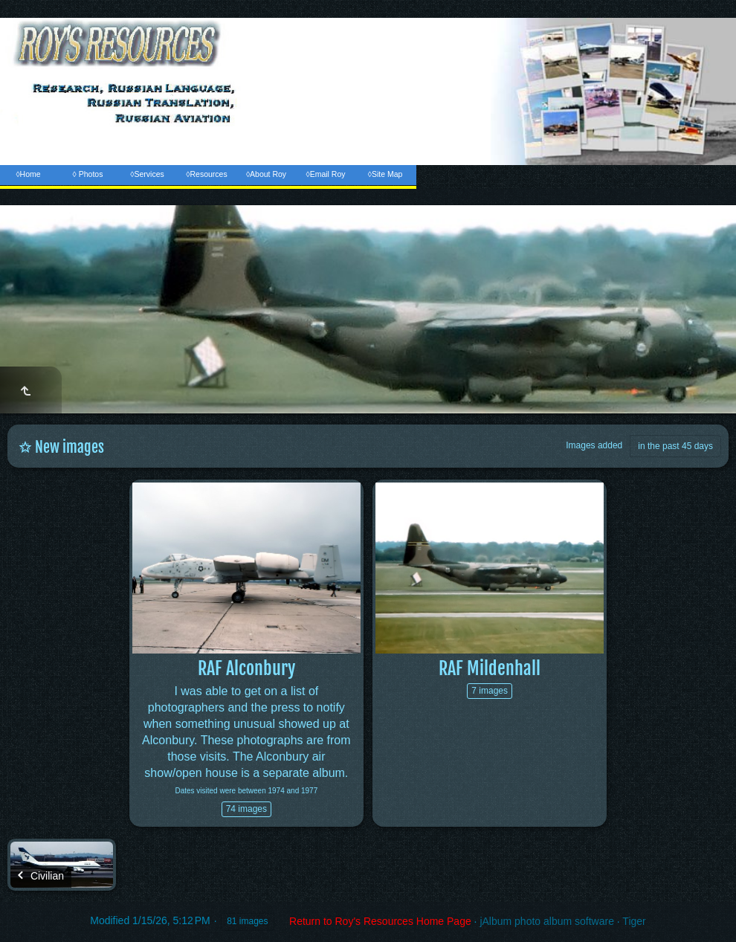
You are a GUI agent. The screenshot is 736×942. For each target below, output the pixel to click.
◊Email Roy (325, 174)
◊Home (28, 174)
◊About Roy (266, 174)
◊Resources (206, 174)
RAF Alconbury (246, 668)
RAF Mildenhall (489, 668)
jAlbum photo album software (547, 921)
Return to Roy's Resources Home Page (380, 921)
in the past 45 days (675, 446)
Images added (594, 445)
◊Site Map (385, 174)
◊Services (147, 174)
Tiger (633, 921)
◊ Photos (88, 174)
